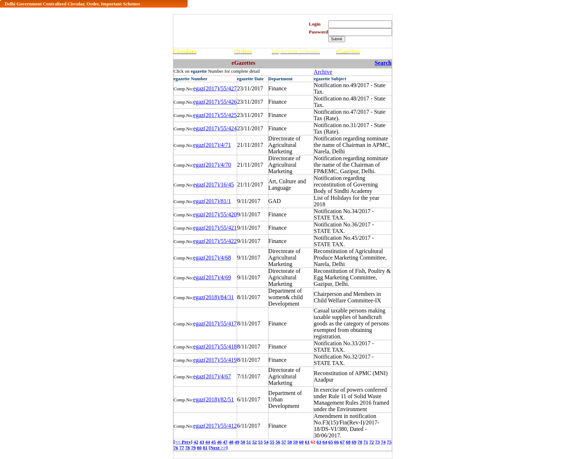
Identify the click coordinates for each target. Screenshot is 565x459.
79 (193, 447)
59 (295, 442)
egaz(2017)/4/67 (212, 376)
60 (301, 442)
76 (176, 447)
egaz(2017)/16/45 (213, 184)
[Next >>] (218, 447)
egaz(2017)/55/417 (215, 323)
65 (330, 442)
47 (225, 442)
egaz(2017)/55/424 (215, 128)
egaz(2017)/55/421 (215, 228)
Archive (322, 72)
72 (371, 442)
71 (365, 442)
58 (289, 442)
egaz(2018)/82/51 (213, 399)
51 (248, 442)
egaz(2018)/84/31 (213, 297)
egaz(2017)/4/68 (212, 258)
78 (187, 447)
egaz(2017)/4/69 (212, 277)
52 (254, 442)
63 (318, 442)
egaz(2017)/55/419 (215, 360)
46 (219, 442)
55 (272, 442)
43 (201, 442)
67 (342, 442)
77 (181, 447)
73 (377, 442)
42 (195, 442)
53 (260, 442)
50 (242, 442)
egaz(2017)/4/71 (212, 145)
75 (389, 442)
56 (278, 442)
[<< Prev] (183, 442)
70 (359, 442)
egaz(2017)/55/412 (215, 426)
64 (324, 442)
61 (307, 442)
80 (199, 447)
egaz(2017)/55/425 (215, 115)
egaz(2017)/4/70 (212, 165)
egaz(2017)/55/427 (215, 88)
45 (213, 442)
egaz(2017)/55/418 (215, 346)
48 (231, 442)
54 (266, 442)
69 (354, 442)
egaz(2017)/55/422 (215, 241)
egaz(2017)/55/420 (215, 214)
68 (348, 442)
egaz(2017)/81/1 (212, 201)
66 (336, 442)
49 (237, 442)
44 (207, 442)
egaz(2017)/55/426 (215, 102)
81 (205, 447)
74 (383, 442)
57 (283, 442)
